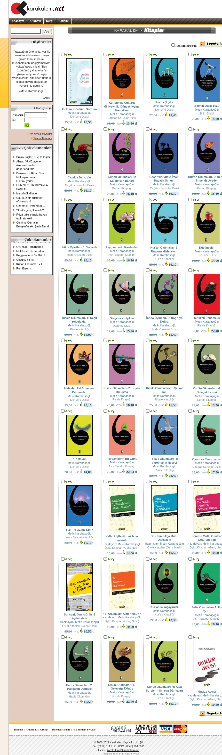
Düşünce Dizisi (206, 255)
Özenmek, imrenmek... (30, 205)
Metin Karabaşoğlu (79, 112)
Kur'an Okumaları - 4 (29, 264)
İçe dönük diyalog (27, 193)
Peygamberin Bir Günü (30, 255)
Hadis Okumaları (79, 696)
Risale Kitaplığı (79, 329)
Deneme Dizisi (79, 116)
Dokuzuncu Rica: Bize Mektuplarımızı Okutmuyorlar (30, 177)
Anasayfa (18, 20)
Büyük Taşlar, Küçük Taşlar (33, 157)
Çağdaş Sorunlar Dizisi (121, 117)
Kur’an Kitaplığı (122, 188)
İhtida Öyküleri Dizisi (79, 254)
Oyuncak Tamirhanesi (30, 246)
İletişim (64, 20)
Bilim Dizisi (207, 113)
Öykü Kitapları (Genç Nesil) (122, 547)
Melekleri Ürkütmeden (30, 251)
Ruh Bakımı (23, 268)
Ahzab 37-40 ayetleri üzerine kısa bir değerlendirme (29, 165)
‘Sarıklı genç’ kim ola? (30, 210)
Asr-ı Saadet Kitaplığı (121, 254)
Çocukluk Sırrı (25, 259)
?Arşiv (47, 97)
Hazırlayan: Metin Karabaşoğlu (121, 544)
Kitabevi (35, 20)
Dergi (49, 20)
